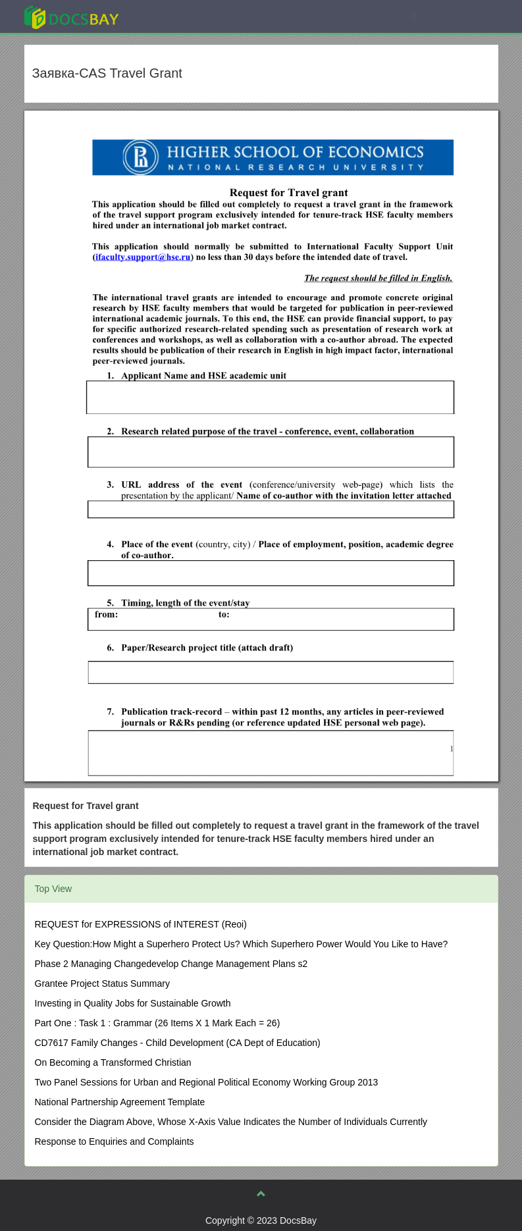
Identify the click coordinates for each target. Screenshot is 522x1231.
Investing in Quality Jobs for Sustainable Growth (133, 1003)
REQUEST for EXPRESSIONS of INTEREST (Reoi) (141, 924)
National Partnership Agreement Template (120, 1102)
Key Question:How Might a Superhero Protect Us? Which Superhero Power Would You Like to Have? (241, 944)
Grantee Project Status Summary (102, 983)
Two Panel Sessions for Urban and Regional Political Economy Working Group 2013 (206, 1082)
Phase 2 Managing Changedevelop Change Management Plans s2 (171, 963)
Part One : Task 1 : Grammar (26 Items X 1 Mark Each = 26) (157, 1023)
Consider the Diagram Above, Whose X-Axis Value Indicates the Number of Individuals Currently (231, 1121)
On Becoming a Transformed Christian (113, 1062)
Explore (170, 16)
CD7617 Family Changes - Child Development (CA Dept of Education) (178, 1042)
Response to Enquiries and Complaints (114, 1141)
